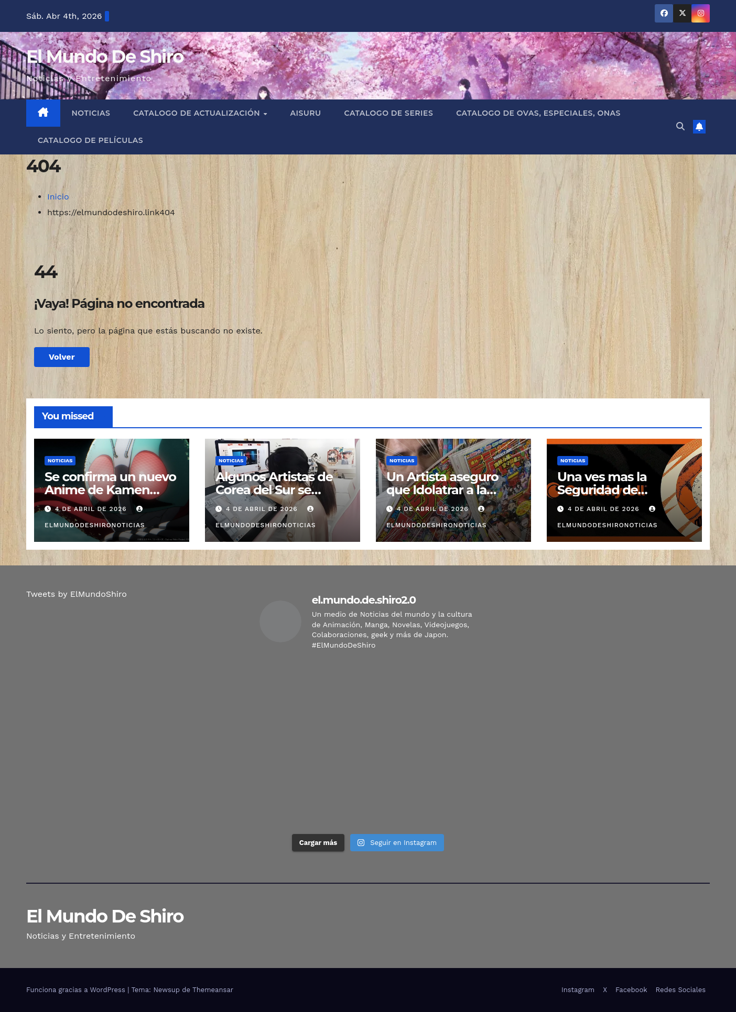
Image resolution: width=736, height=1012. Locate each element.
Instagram (577, 990)
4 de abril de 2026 (92, 509)
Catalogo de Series (389, 113)
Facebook (631, 990)
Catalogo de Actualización (197, 113)
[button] (680, 126)
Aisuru (305, 113)
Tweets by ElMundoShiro (76, 594)
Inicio (58, 197)
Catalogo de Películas (90, 140)
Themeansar (212, 990)
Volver (62, 357)
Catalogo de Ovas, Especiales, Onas (538, 113)
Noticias (91, 113)
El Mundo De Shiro (104, 57)
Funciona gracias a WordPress (76, 990)
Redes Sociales (681, 990)
